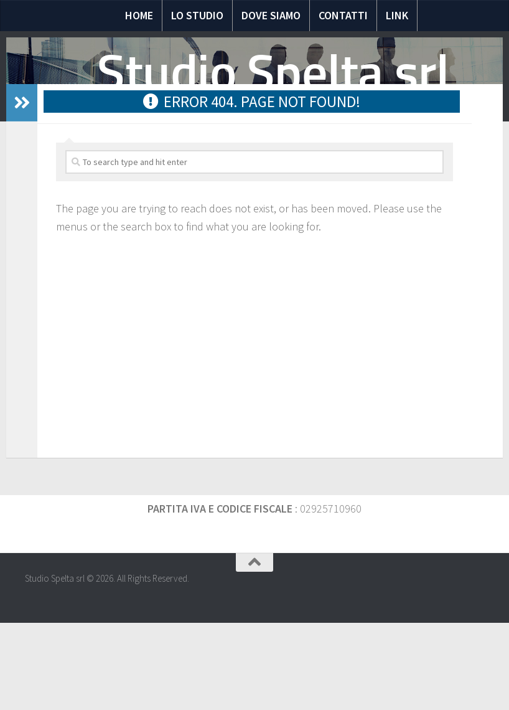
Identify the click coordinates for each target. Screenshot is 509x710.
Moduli (318, 161)
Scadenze (373, 161)
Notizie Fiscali (148, 161)
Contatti (343, 15)
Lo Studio (197, 15)
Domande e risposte (241, 161)
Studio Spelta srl (273, 72)
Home (139, 15)
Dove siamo (271, 15)
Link (397, 15)
